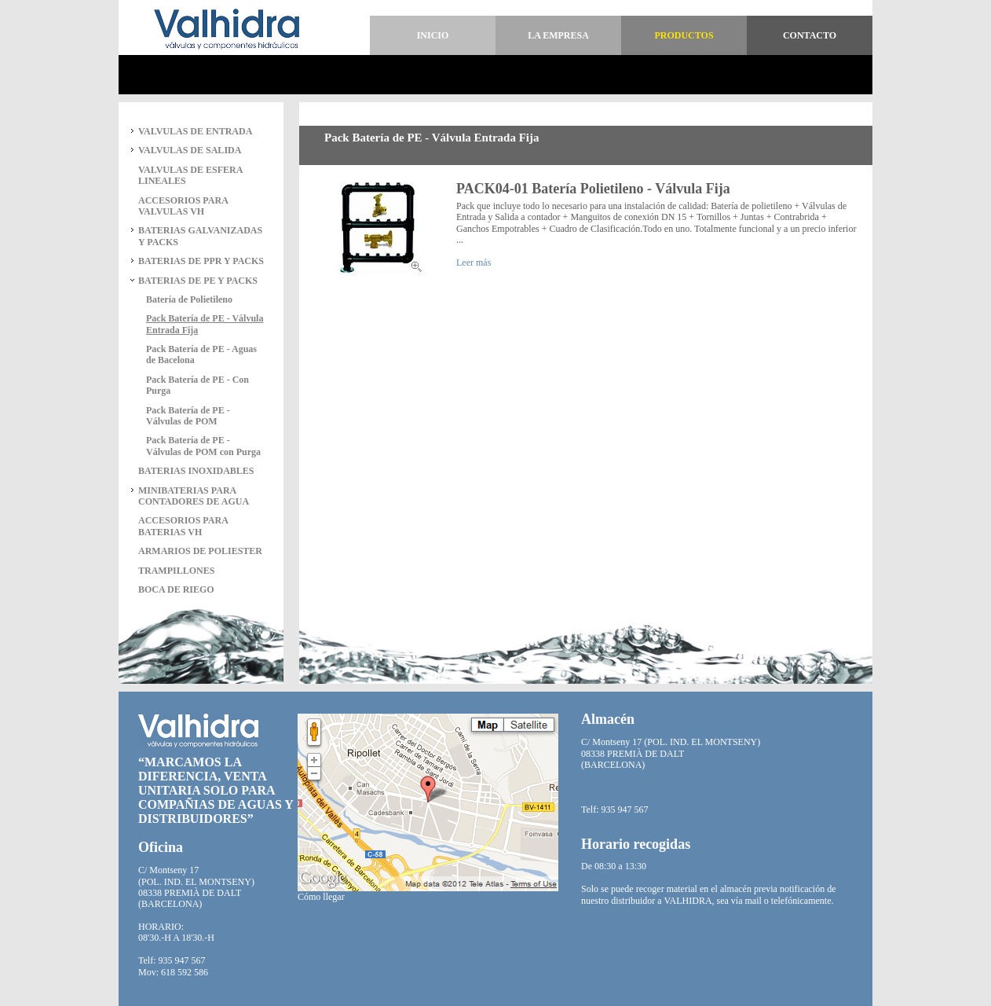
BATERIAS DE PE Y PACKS (198, 280)
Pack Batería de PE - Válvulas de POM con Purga (203, 446)
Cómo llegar (321, 896)
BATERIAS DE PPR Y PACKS (201, 260)
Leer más (473, 262)
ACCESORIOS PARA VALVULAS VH (183, 206)
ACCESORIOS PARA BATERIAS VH (183, 526)
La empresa (558, 35)
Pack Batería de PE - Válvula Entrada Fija (204, 324)
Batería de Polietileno (189, 299)
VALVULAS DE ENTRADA (195, 131)
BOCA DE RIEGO (176, 589)
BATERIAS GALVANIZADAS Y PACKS (200, 236)
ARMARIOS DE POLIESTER (200, 550)
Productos (683, 35)
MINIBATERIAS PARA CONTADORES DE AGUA (193, 496)
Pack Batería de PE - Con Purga (197, 385)
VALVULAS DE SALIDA (189, 150)
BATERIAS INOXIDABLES (196, 470)
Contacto (809, 35)
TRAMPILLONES (176, 570)
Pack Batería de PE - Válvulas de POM (188, 416)
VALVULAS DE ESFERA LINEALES (190, 175)
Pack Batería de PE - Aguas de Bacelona (201, 354)
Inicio (433, 35)
